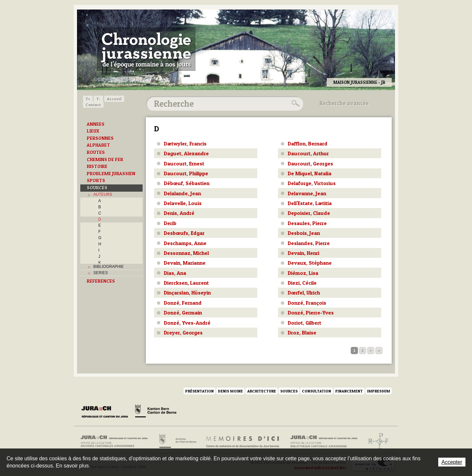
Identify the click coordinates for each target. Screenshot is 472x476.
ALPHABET (98, 145)
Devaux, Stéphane (310, 262)
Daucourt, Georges (310, 163)
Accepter (452, 462)
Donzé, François (307, 302)
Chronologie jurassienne (146, 49)
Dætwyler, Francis (185, 143)
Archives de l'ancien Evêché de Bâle (376, 441)
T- (98, 98)
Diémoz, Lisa (303, 273)
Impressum (378, 391)
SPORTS (96, 180)
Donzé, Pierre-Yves (311, 312)
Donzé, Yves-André (187, 322)
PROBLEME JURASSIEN (111, 174)
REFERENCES (101, 281)
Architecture (261, 391)
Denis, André (179, 213)
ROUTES (96, 152)
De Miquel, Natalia (309, 173)
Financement (349, 391)
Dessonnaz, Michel (186, 253)
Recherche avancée (344, 103)
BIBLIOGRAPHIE (108, 266)
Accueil (114, 98)
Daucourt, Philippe (186, 173)
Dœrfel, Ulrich (304, 292)
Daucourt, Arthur (308, 153)
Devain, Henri (303, 253)
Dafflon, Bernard (307, 143)
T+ (88, 98)
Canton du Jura (106, 412)
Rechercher (294, 103)
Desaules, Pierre (307, 223)
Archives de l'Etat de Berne (177, 441)
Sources (289, 391)
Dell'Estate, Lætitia (310, 203)
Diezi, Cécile (302, 282)
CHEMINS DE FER (105, 159)
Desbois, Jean (304, 233)
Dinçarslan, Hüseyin (187, 292)
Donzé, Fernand (183, 302)
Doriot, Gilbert (304, 322)
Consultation (316, 391)
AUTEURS (102, 194)
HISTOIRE (97, 166)
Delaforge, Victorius (312, 183)
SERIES (100, 273)
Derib (170, 223)
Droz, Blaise (302, 332)
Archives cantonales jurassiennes (116, 441)
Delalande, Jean (182, 193)
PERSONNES (100, 138)
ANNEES (96, 124)
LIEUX (93, 131)
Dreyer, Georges (183, 332)
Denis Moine (230, 391)
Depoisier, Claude (309, 213)
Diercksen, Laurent (186, 282)
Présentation (199, 391)
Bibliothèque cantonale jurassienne (324, 441)
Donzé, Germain (183, 312)
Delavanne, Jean (307, 193)
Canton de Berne (156, 412)
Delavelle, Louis (183, 203)
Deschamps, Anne (185, 243)
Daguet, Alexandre (186, 153)
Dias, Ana (175, 273)
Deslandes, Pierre (309, 243)
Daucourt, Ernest (184, 163)
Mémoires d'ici (243, 441)
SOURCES (97, 188)
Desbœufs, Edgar (184, 233)
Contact (93, 104)
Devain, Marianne (185, 262)
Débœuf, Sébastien (186, 183)
